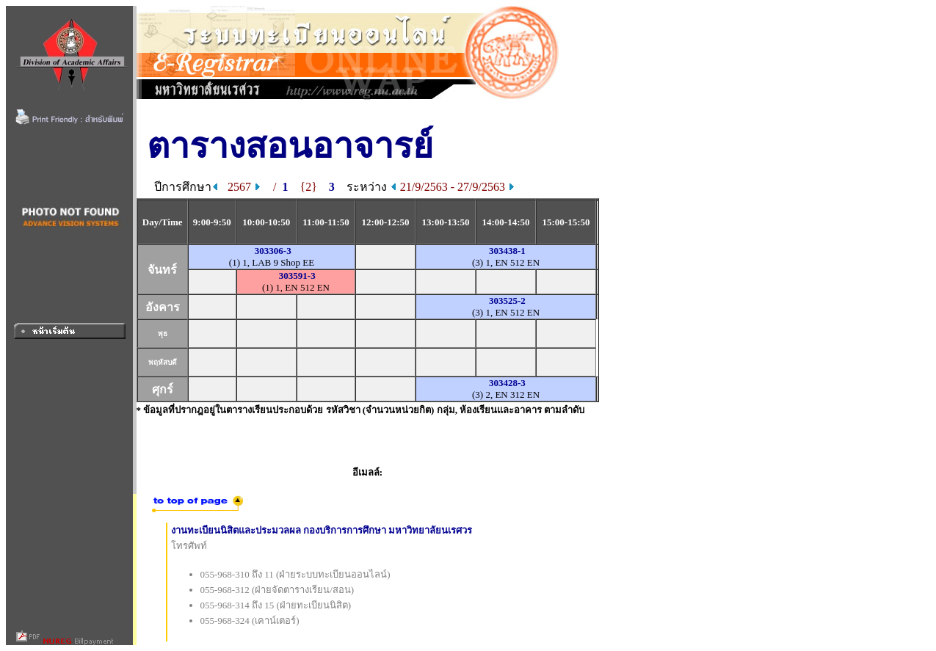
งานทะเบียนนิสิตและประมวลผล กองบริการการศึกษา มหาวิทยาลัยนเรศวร (322, 530)
